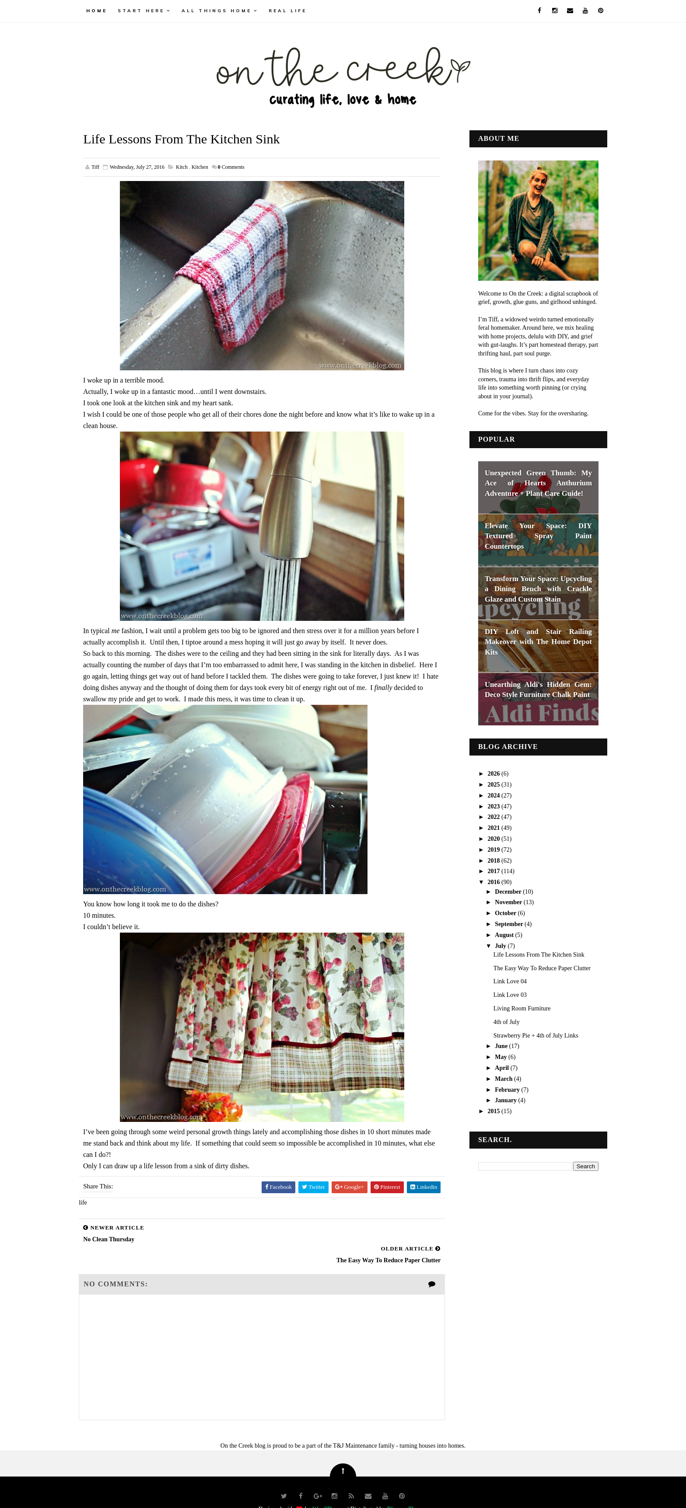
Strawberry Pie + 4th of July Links (527, 1034)
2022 (487, 816)
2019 (487, 849)
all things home (225, 11)
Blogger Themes (407, 1488)
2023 (487, 805)
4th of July (498, 1021)
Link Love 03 (501, 994)
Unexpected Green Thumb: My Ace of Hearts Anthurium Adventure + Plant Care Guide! (530, 482)
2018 (487, 860)
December (500, 891)
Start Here (149, 11)
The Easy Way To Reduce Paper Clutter (533, 967)
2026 (487, 773)
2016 (487, 881)
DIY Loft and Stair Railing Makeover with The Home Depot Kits (530, 641)
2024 (487, 794)
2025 (487, 783)
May (493, 1056)
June (493, 1045)
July (492, 945)
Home (105, 11)
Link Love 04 (501, 981)
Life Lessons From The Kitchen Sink (530, 954)
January (498, 1100)
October (497, 912)
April (494, 1067)
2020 (487, 838)
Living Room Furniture (513, 1007)
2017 (487, 870)
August (496, 934)
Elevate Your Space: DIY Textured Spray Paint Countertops (530, 535)
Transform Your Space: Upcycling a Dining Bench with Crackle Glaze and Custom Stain (530, 588)
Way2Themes (329, 1488)
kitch (190, 167)
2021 (487, 827)
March (496, 1078)
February (499, 1089)
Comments (239, 167)
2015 (487, 1110)
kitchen (208, 167)
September (501, 923)
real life (296, 11)
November (500, 902)
